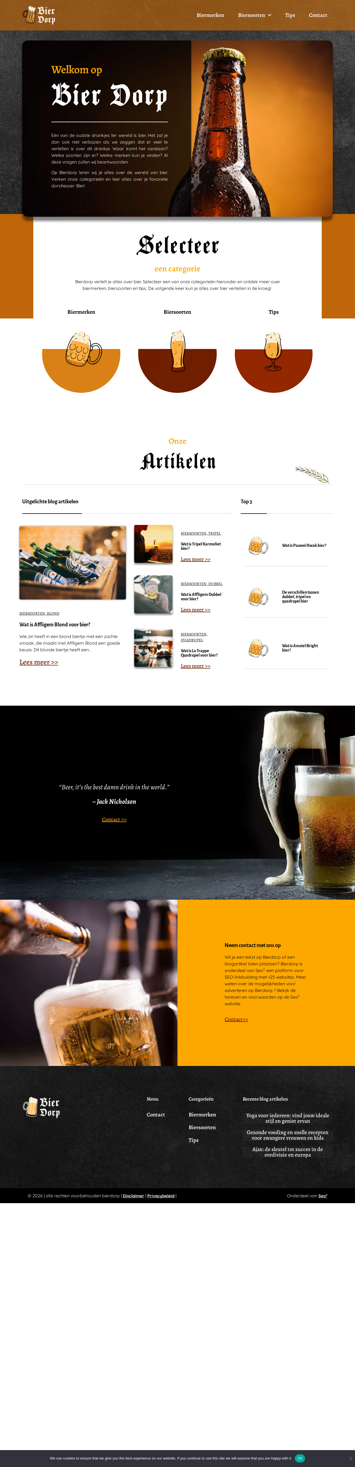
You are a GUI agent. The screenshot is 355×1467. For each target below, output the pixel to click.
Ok (300, 1458)
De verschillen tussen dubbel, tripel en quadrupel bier (300, 603)
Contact (318, 15)
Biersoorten (254, 15)
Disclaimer (133, 1202)
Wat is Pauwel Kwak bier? (304, 552)
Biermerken (210, 15)
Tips (290, 15)
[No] (350, 1458)
